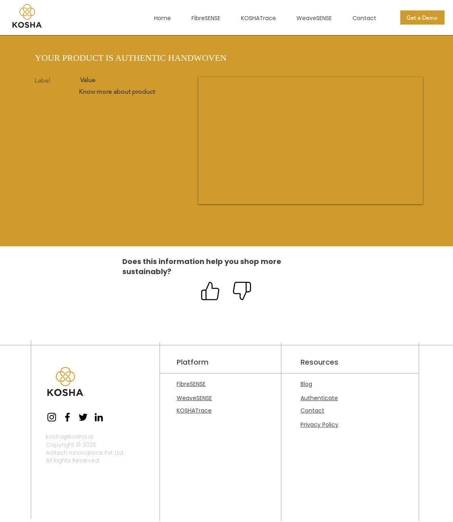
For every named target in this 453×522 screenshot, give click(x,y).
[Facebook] (67, 417)
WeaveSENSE (194, 398)
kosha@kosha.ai (69, 437)
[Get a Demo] (422, 17)
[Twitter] (83, 417)
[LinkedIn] (99, 417)
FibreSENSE (191, 384)
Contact (312, 410)
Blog (306, 384)
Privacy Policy (319, 425)
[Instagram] (52, 417)
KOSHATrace (194, 410)
